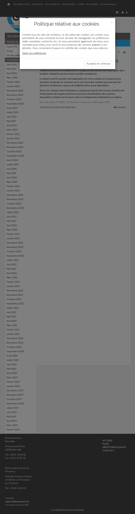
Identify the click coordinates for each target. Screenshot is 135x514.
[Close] (112, 22)
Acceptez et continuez (99, 63)
